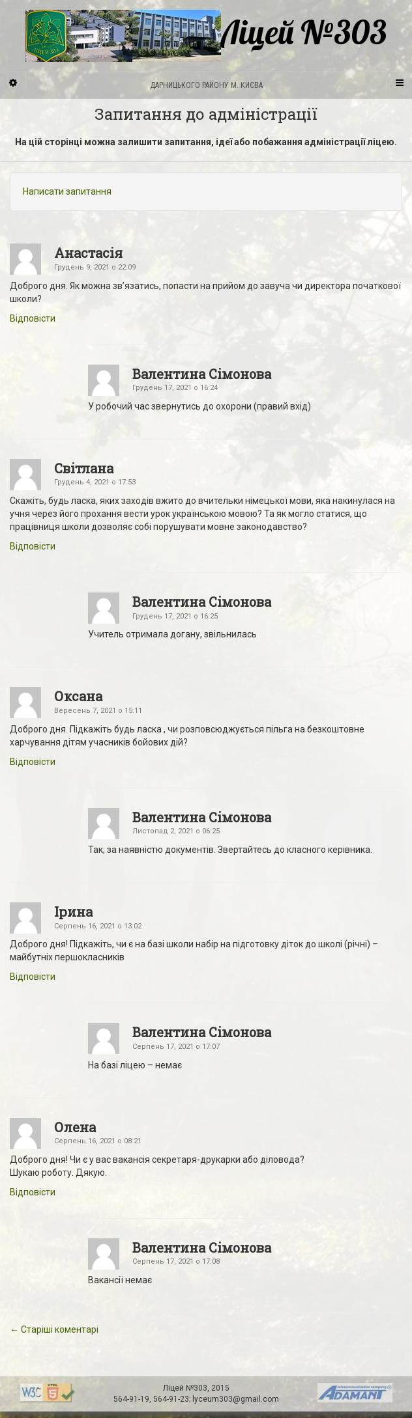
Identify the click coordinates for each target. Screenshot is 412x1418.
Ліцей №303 (206, 36)
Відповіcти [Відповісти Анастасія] (32, 318)
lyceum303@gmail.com (235, 1399)
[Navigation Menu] (399, 82)
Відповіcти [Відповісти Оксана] (32, 762)
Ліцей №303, (187, 1388)
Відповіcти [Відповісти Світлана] (32, 546)
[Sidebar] (13, 82)
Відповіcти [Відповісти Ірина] (32, 976)
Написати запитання (67, 191)
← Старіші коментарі (54, 1329)
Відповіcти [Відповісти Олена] (32, 1192)
